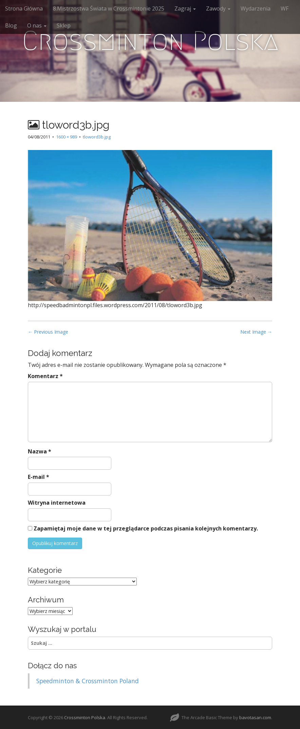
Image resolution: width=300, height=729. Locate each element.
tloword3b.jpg (97, 137)
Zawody (218, 8)
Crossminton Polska (150, 40)
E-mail (38, 477)
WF (284, 8)
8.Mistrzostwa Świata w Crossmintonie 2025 (108, 8)
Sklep (64, 25)
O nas (36, 25)
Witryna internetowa (57, 502)
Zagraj (185, 8)
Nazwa (39, 451)
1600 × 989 (66, 137)
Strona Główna (24, 8)
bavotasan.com (255, 717)
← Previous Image (48, 332)
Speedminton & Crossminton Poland (87, 681)
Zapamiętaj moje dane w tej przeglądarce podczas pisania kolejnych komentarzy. (146, 528)
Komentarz (45, 376)
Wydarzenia (255, 8)
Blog (11, 25)
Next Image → (256, 332)
